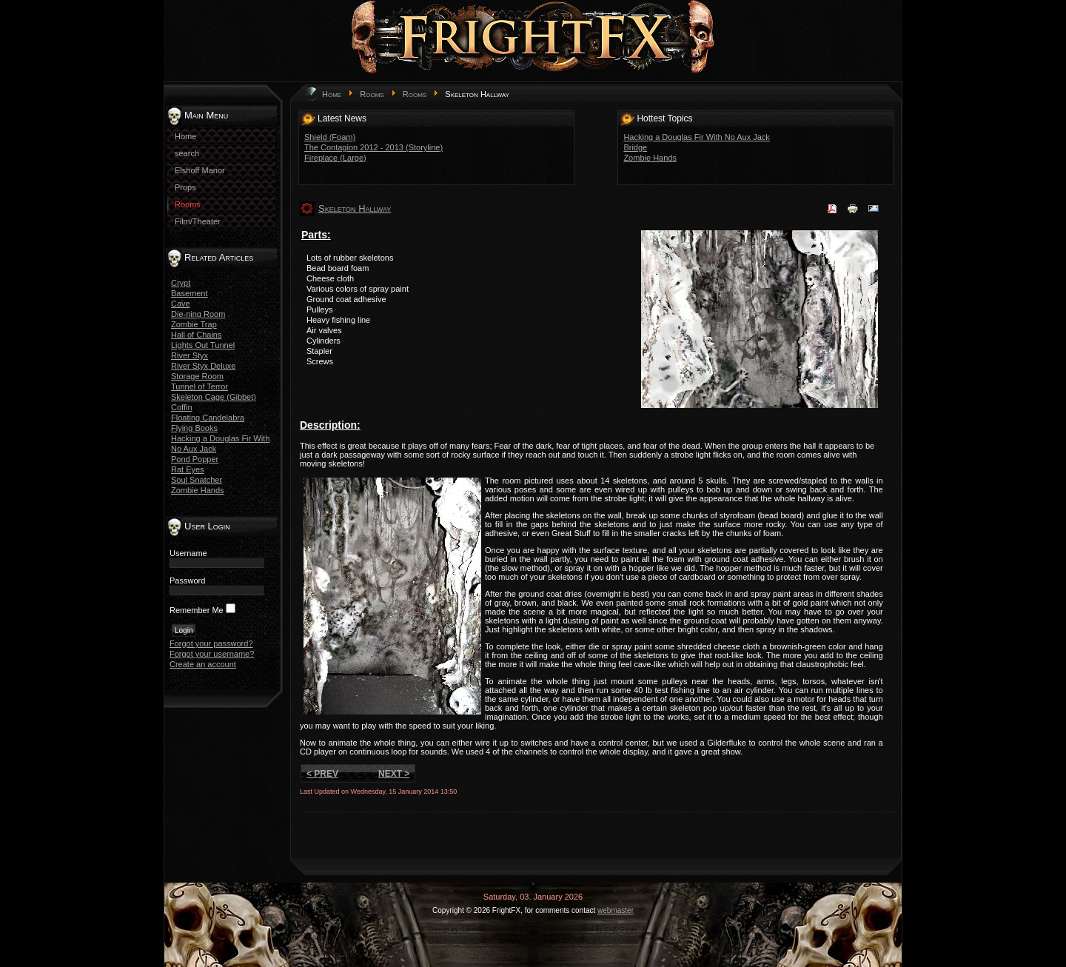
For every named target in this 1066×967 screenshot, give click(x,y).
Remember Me (197, 610)
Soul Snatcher (196, 479)
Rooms (371, 94)
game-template (538, 929)
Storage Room (197, 376)
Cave (180, 303)
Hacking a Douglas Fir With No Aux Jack (696, 137)
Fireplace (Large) (335, 157)
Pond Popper (194, 459)
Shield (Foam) (329, 137)
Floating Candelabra (207, 417)
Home (331, 94)
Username (188, 553)
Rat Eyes (187, 469)
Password (187, 580)
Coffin (181, 407)
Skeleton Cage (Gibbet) (213, 396)
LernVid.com (480, 929)
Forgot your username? (212, 653)
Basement (189, 293)
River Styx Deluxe (203, 365)
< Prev (322, 774)
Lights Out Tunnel (203, 345)
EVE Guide (620, 929)
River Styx (189, 355)
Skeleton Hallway (354, 208)
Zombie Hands (197, 490)
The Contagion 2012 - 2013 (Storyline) (373, 147)
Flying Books (194, 428)
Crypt (180, 282)
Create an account (203, 664)
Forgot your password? (211, 643)
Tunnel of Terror (199, 386)
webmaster (615, 910)
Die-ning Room (198, 313)
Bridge (635, 147)
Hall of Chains (196, 334)
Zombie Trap (194, 324)
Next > (393, 774)
